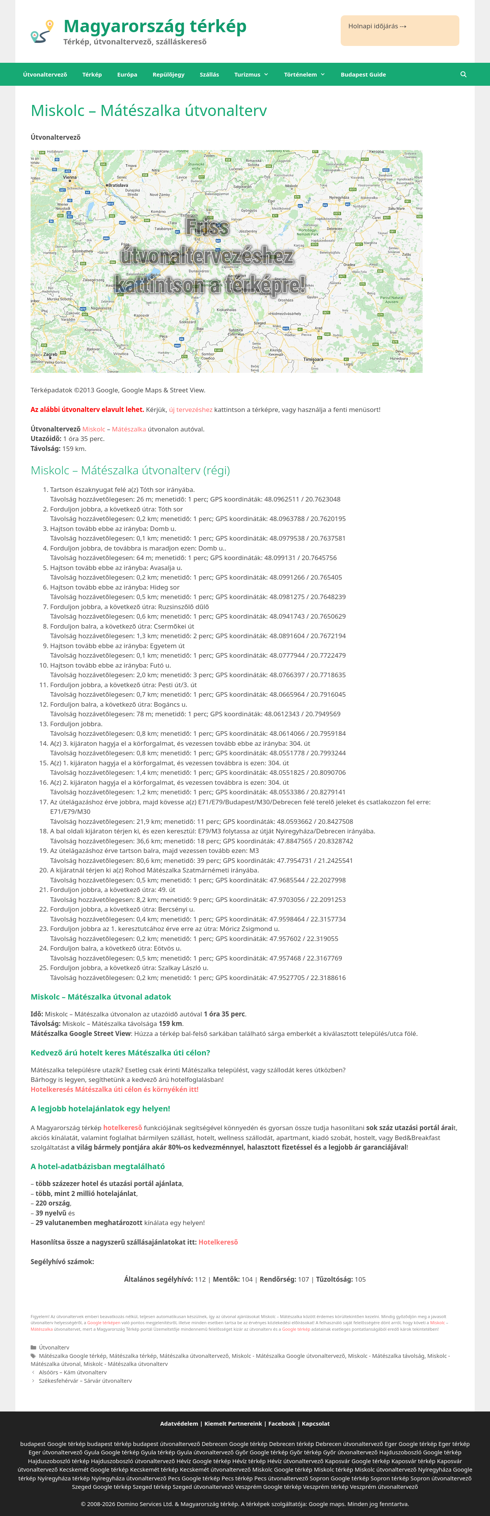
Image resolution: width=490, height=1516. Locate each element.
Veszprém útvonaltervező (384, 1486)
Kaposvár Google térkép (357, 1461)
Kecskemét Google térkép (94, 1469)
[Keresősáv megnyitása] (463, 74)
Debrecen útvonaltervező (349, 1443)
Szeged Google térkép (101, 1486)
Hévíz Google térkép (203, 1461)
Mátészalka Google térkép (72, 1355)
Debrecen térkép (291, 1443)
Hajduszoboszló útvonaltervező (133, 1461)
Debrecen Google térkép (235, 1443)
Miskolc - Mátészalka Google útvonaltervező (288, 1355)
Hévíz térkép (249, 1461)
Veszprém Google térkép (268, 1486)
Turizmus (255, 74)
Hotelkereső (218, 1242)
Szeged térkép (152, 1486)
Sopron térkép (390, 1478)
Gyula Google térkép (111, 1452)
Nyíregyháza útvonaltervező (129, 1478)
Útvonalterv (54, 1347)
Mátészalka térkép (133, 1355)
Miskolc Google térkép (282, 1469)
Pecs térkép (237, 1478)
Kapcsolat (316, 1423)
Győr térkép (305, 1452)
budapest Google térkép (53, 1443)
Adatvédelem (179, 1423)
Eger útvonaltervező (56, 1452)
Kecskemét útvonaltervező (215, 1469)
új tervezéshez (190, 409)
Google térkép (296, 1329)
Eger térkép (454, 1443)
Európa (127, 74)
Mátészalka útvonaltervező (194, 1355)
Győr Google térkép (261, 1452)
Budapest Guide (363, 74)
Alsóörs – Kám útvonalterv (73, 1372)
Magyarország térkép (155, 25)
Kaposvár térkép (413, 1461)
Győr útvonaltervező (350, 1452)
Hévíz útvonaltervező (295, 1461)
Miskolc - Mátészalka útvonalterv (125, 1363)
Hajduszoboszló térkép (58, 1461)
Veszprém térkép (326, 1486)
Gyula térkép (158, 1452)
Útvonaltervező (45, 74)
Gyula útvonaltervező (205, 1452)
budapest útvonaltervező (166, 1443)
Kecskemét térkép (154, 1469)
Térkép (92, 74)
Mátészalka (129, 429)
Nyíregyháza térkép (64, 1478)
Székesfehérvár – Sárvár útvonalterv (85, 1380)
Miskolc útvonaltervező (385, 1469)
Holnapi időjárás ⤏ (377, 25)
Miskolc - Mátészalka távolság (386, 1355)
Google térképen (104, 1322)
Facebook (282, 1423)
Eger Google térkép (411, 1443)
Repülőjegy (169, 74)
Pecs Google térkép (194, 1478)
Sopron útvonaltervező (441, 1478)
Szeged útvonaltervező (203, 1486)
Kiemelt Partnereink (233, 1423)
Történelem (308, 74)
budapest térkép (109, 1443)
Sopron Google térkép (339, 1478)
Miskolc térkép (333, 1469)
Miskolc (93, 429)
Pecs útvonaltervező (281, 1478)
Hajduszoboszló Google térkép (420, 1452)
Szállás (209, 74)
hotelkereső (122, 1127)
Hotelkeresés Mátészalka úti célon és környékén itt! (115, 1089)
